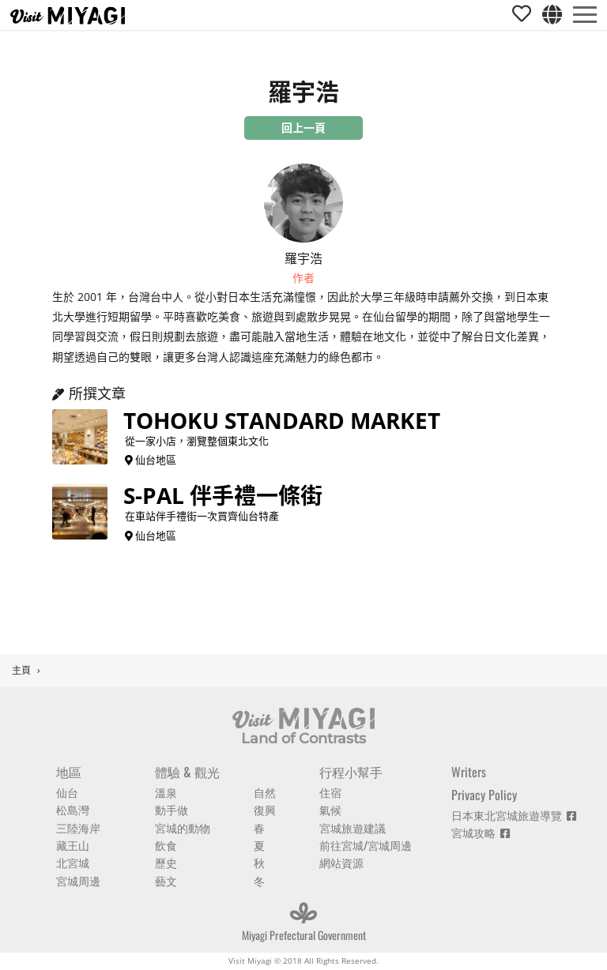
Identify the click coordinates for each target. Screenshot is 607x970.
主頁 (21, 670)
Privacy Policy (484, 794)
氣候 (330, 809)
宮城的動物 (182, 827)
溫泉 (166, 792)
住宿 (330, 792)
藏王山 (72, 845)
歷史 (166, 862)
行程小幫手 (351, 771)
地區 (68, 771)
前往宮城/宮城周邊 (365, 845)
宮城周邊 (78, 880)
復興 (265, 809)
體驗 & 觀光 (187, 771)
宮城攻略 (480, 832)
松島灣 (72, 809)
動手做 (171, 809)
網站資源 (341, 862)
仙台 (67, 792)
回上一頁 (303, 127)
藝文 (166, 880)
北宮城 (72, 862)
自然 (265, 792)
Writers (468, 771)
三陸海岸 (78, 827)
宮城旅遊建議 (352, 827)
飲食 (166, 845)
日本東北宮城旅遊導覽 (513, 814)
